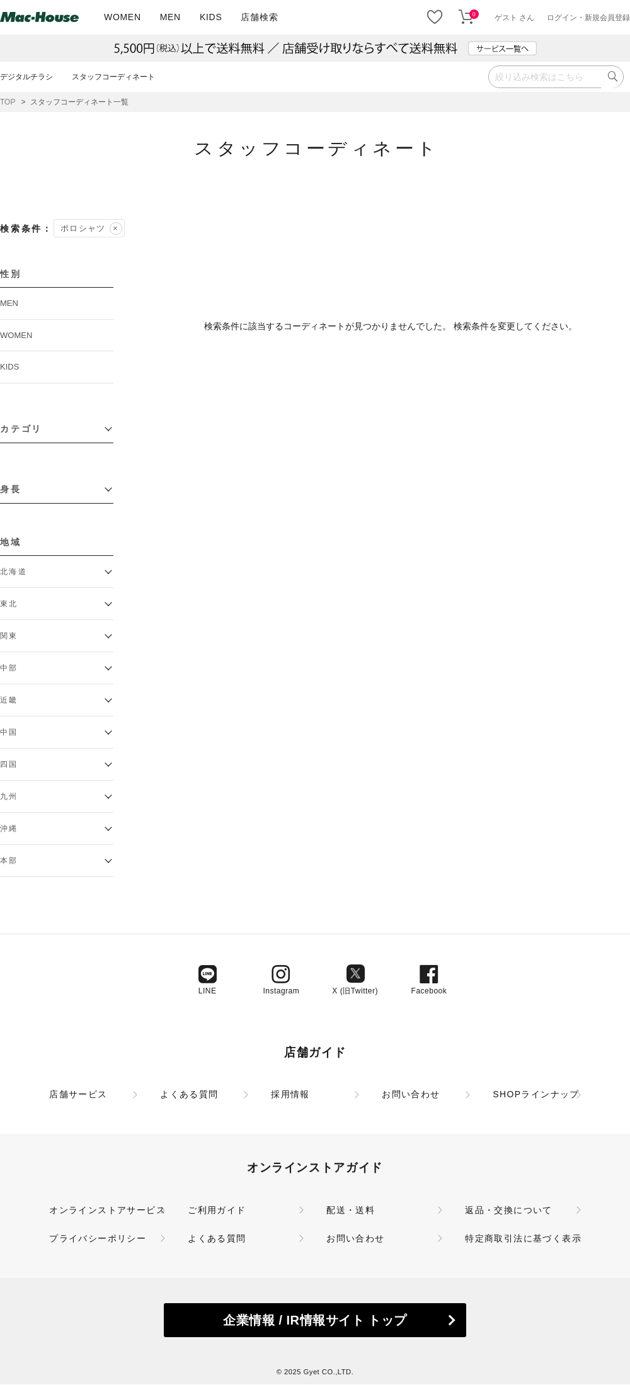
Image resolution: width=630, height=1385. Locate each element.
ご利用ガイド (217, 1210)
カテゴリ (21, 429)
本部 (9, 860)
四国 (9, 764)
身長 (10, 489)
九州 (9, 796)
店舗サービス (78, 1094)
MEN (170, 17)
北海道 (13, 571)
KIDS (211, 17)
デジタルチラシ (26, 76)
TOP (7, 102)
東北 (9, 603)
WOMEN (122, 17)
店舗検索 (259, 17)
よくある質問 (189, 1094)
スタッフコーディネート (113, 76)
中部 (9, 668)
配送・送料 (350, 1210)
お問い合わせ (411, 1094)
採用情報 (290, 1094)
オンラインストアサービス (107, 1210)
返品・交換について (509, 1210)
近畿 (9, 700)
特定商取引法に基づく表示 (523, 1238)
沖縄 (9, 828)
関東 (9, 635)
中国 (9, 732)
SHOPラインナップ (536, 1094)
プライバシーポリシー (97, 1238)
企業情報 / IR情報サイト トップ (314, 1320)
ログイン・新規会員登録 (588, 17)
